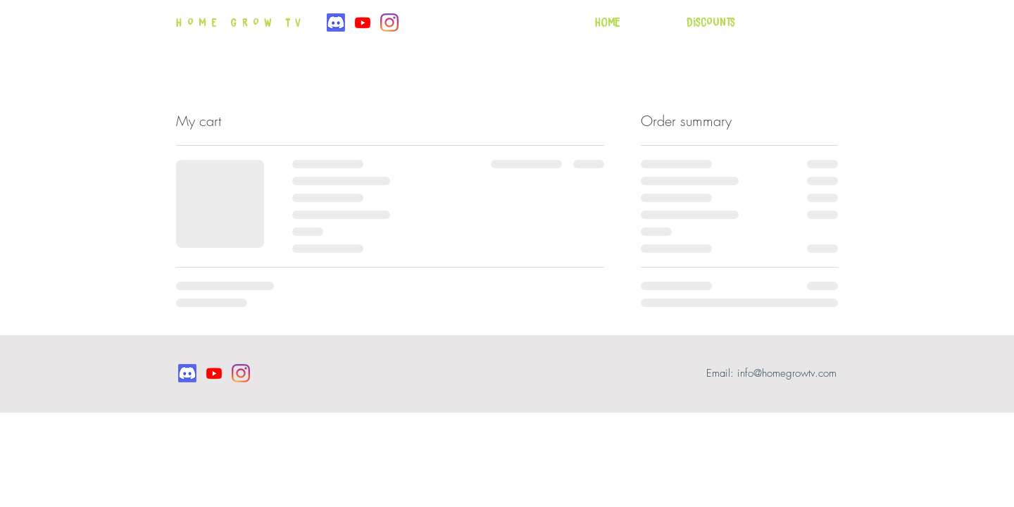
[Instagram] (389, 22)
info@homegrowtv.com (787, 373)
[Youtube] (362, 22)
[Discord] (336, 22)
